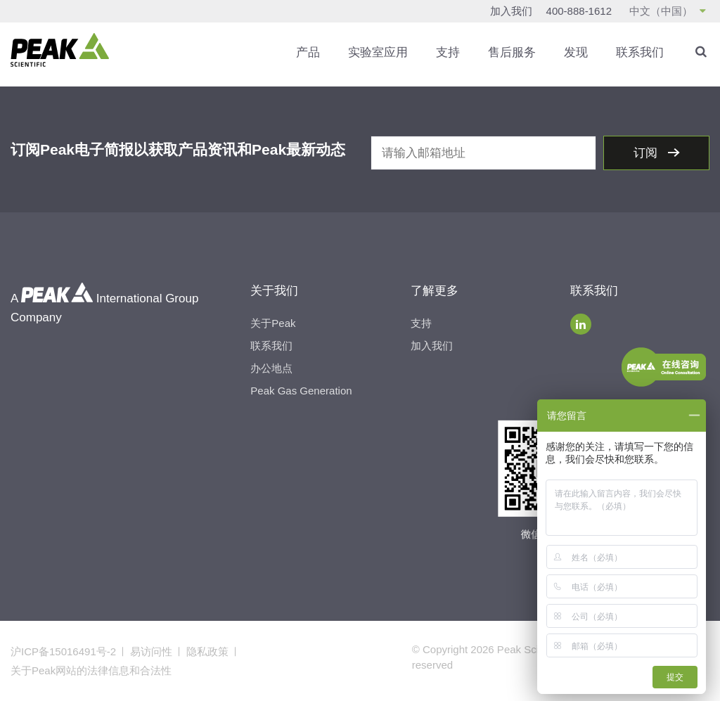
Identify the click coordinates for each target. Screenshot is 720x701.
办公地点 (271, 368)
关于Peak (272, 323)
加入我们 (511, 11)
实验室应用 (378, 52)
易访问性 (151, 651)
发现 (576, 52)
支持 (448, 52)
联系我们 (640, 52)
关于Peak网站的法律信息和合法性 (91, 670)
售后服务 (512, 52)
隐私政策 (207, 651)
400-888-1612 (579, 11)
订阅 (647, 153)
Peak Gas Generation (301, 391)
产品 (308, 52)
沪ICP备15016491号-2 (63, 651)
